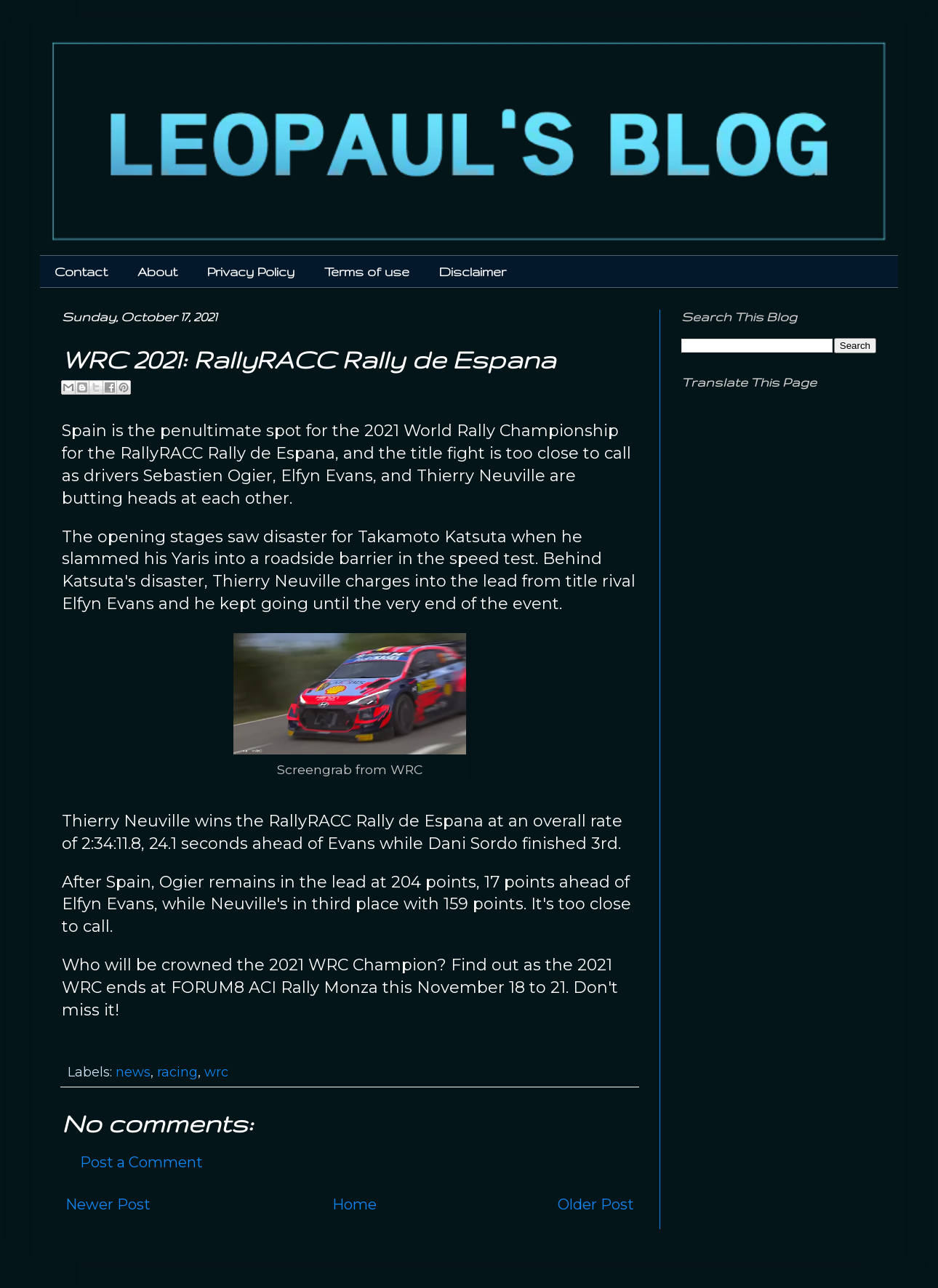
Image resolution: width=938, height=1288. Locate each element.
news (133, 1072)
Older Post (596, 1204)
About (157, 271)
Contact (81, 271)
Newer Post (108, 1204)
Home (354, 1204)
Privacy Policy (250, 271)
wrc (216, 1072)
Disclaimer (472, 271)
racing (177, 1072)
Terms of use (366, 271)
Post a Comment (141, 1162)
